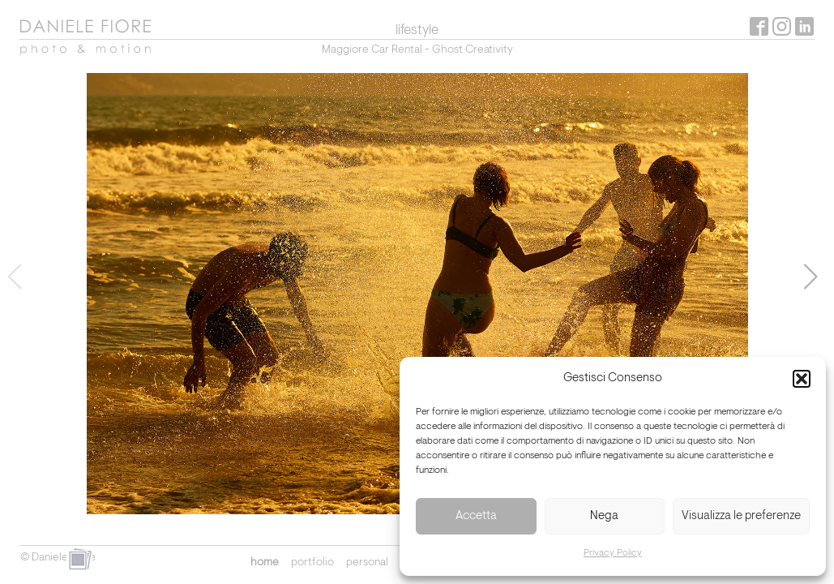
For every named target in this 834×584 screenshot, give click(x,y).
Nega (604, 516)
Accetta (476, 516)
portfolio (312, 563)
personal (367, 563)
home (264, 563)
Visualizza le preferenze (741, 516)
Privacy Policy (613, 553)
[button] (801, 379)
